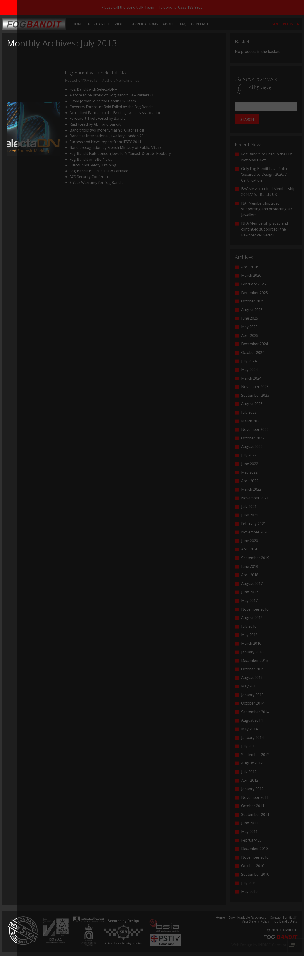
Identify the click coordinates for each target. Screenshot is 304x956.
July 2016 (248, 626)
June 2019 (249, 566)
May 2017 (249, 600)
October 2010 (252, 865)
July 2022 (248, 455)
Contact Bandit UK (283, 918)
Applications (145, 24)
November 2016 (255, 609)
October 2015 (252, 669)
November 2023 (255, 386)
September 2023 (255, 395)
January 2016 (252, 651)
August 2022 (252, 446)
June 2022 (249, 463)
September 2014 (255, 711)
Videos (121, 24)
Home (78, 24)
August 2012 (252, 763)
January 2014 (252, 737)
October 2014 (252, 703)
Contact (200, 24)
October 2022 (252, 438)
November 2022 (255, 429)
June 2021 (249, 514)
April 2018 (249, 574)
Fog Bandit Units (285, 921)
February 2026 (253, 284)
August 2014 (252, 720)
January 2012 (252, 788)
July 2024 (248, 360)
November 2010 (255, 857)
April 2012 (249, 780)
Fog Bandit (99, 24)
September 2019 (255, 557)
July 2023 (248, 412)
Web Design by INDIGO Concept (264, 944)
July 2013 (248, 745)
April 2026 (249, 266)
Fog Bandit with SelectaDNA (95, 72)
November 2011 (255, 797)
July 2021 (248, 506)
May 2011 (249, 831)
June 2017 (249, 591)
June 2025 (249, 318)
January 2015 (252, 694)
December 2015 (254, 660)
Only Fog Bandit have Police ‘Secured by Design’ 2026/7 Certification (264, 174)
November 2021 (255, 497)
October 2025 (252, 301)
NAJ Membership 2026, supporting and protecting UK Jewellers (267, 209)
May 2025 (249, 326)
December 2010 (254, 848)
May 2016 (249, 634)
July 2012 (248, 771)
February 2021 (253, 523)
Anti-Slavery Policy (255, 921)
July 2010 (248, 882)
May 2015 (249, 686)
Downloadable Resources (247, 918)
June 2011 (249, 822)
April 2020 (249, 549)
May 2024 (249, 369)
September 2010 (255, 874)
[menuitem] (78, 24)
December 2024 (254, 343)
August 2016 (252, 617)
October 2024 (252, 352)
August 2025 (252, 309)
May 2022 (249, 472)
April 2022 (249, 480)
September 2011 (255, 814)
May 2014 (249, 728)
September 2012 (255, 754)
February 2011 (253, 840)
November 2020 (255, 532)
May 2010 (249, 891)
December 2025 (254, 292)
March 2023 (251, 420)
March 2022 (251, 489)
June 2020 (249, 540)
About (169, 24)
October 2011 (252, 805)
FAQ (183, 24)
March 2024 (251, 378)
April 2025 (249, 335)
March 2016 (251, 643)
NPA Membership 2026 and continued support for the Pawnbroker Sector (264, 229)
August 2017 (252, 583)
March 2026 (251, 275)
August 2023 (252, 403)
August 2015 (252, 677)
